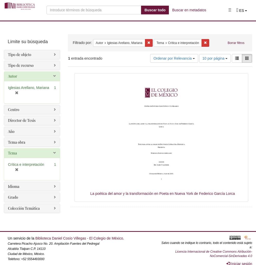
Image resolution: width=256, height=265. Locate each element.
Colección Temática (24, 208)
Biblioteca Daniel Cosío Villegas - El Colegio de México (79, 238)
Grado (13, 197)
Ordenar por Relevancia (174, 58)
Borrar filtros (236, 43)
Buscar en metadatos (189, 10)
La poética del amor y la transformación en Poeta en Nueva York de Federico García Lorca (162, 193)
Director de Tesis (21, 120)
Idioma (13, 186)
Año (11, 131)
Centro (13, 109)
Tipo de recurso (21, 65)
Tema (12, 153)
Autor (12, 76)
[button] (242, 10)
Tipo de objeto (19, 54)
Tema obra (16, 142)
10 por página (215, 58)
